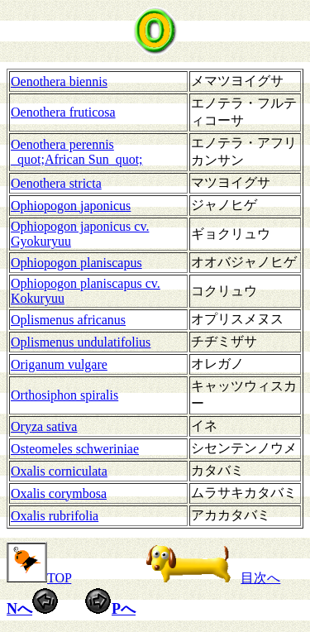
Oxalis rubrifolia (54, 516)
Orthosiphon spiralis (64, 395)
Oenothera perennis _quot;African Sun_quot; (77, 151)
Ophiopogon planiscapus (76, 263)
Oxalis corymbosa (59, 493)
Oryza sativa (44, 426)
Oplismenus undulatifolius (80, 342)
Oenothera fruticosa (63, 112)
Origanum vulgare (59, 364)
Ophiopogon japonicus (71, 206)
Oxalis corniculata (59, 471)
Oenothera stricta (56, 183)
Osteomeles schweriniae (75, 449)
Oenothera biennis (59, 81)
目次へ (208, 578)
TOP (39, 578)
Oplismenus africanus (68, 320)
